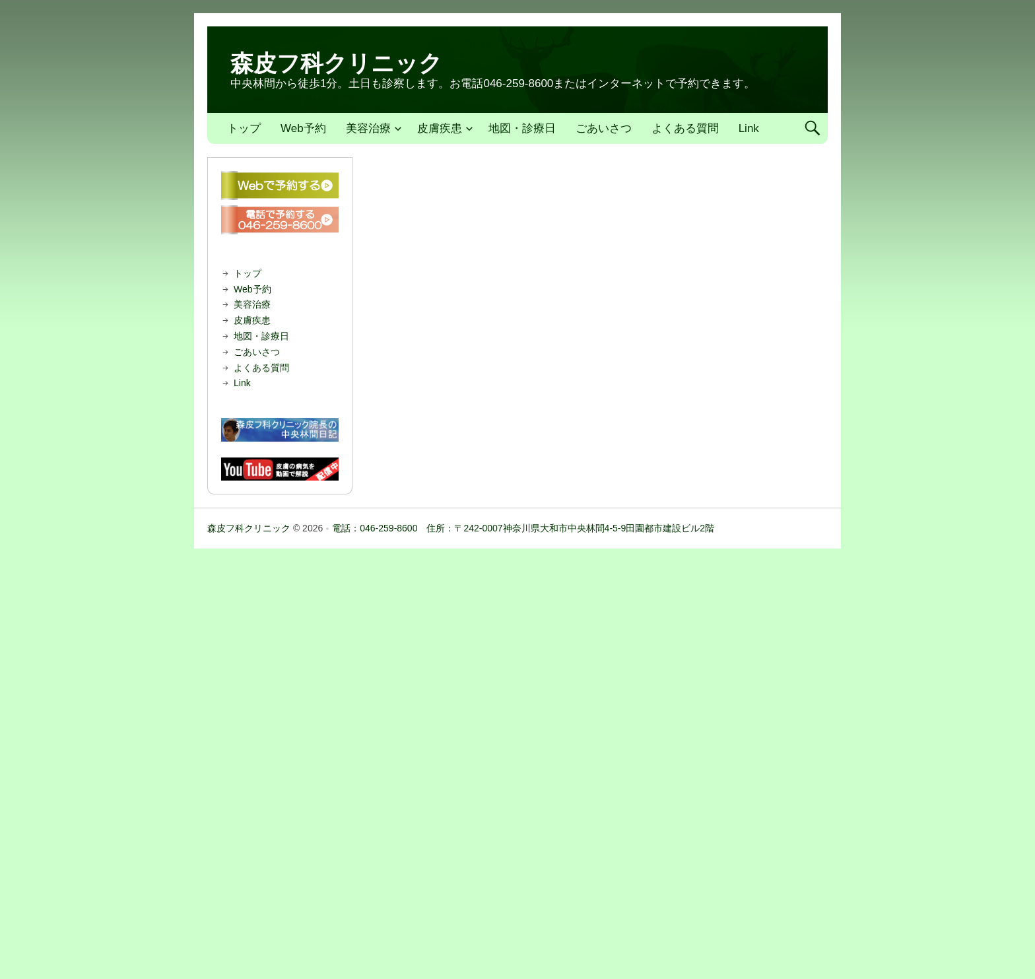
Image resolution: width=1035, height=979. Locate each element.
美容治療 (368, 128)
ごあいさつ (604, 128)
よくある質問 (685, 128)
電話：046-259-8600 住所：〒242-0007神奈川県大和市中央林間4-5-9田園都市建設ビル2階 (523, 528)
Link (749, 128)
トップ (244, 128)
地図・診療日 (522, 128)
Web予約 (303, 128)
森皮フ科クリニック (336, 63)
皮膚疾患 (439, 128)
